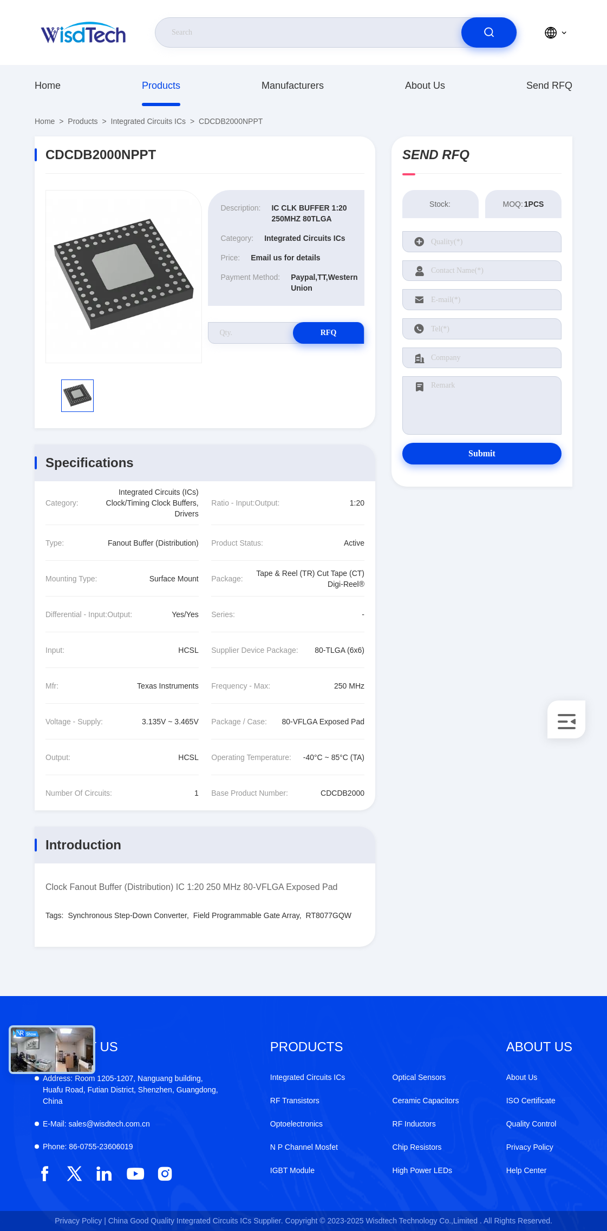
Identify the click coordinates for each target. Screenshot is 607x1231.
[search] (489, 32)
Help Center (526, 1170)
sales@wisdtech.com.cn (96, 1123)
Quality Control (531, 1123)
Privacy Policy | (80, 1220)
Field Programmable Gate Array (246, 915)
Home (48, 85)
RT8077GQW (329, 915)
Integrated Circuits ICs (148, 121)
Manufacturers (293, 85)
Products (161, 85)
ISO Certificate (531, 1100)
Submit (481, 453)
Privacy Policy (529, 1147)
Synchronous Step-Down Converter (127, 915)
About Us (425, 85)
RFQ (326, 333)
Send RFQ (549, 85)
